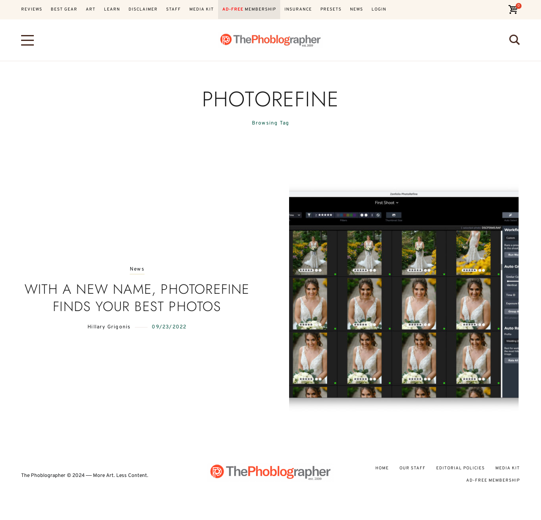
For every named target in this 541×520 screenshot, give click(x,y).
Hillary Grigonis (109, 327)
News (137, 269)
